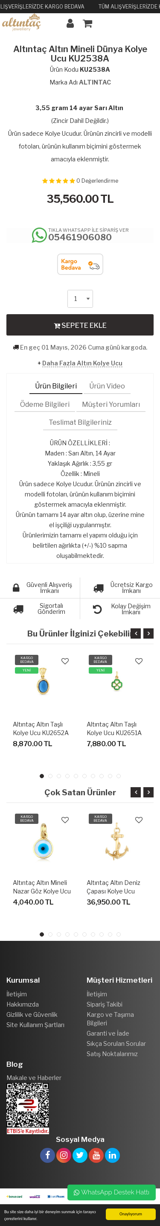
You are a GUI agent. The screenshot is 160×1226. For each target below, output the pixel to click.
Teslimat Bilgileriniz (80, 422)
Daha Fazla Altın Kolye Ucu (82, 363)
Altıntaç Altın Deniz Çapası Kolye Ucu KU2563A (113, 891)
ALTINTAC (95, 82)
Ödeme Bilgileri (45, 404)
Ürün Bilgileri (56, 386)
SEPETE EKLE (80, 325)
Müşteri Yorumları (111, 404)
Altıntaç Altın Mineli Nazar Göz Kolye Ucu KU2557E (42, 891)
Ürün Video (107, 386)
